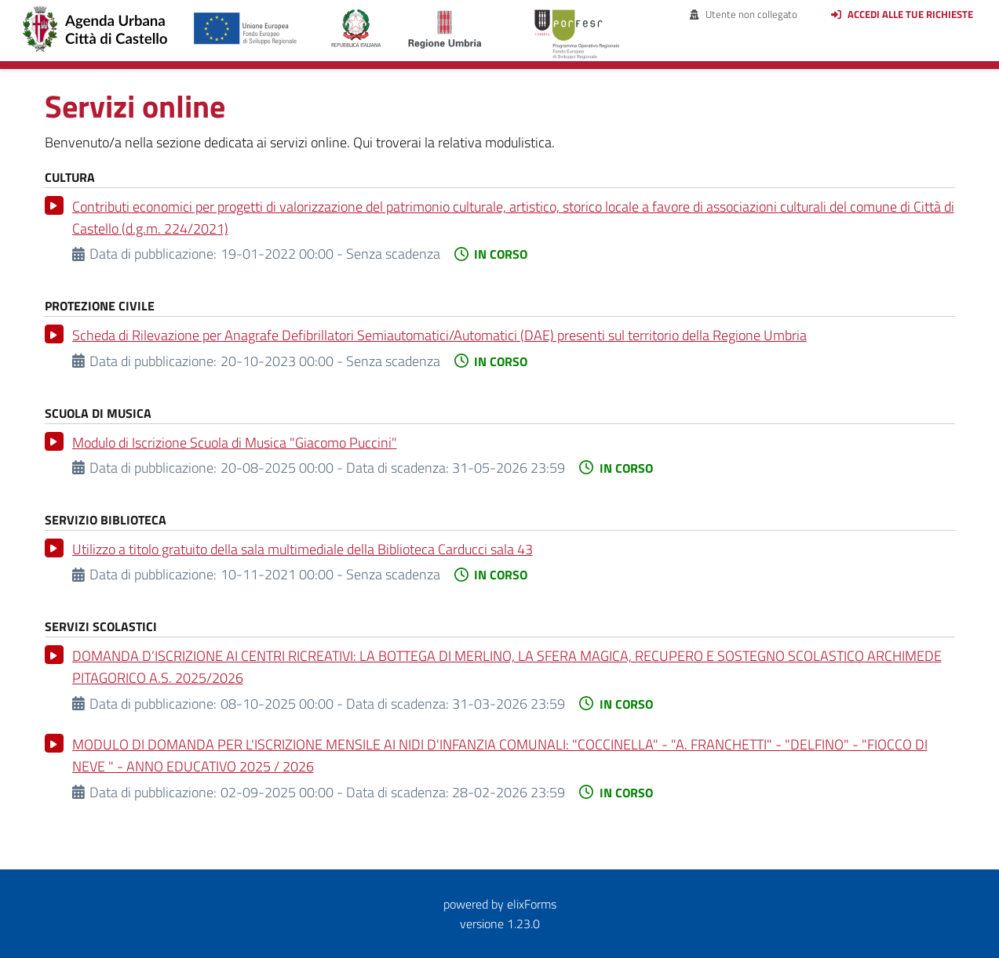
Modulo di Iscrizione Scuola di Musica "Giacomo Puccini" (234, 442)
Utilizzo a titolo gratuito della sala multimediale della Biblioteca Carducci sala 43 (302, 549)
